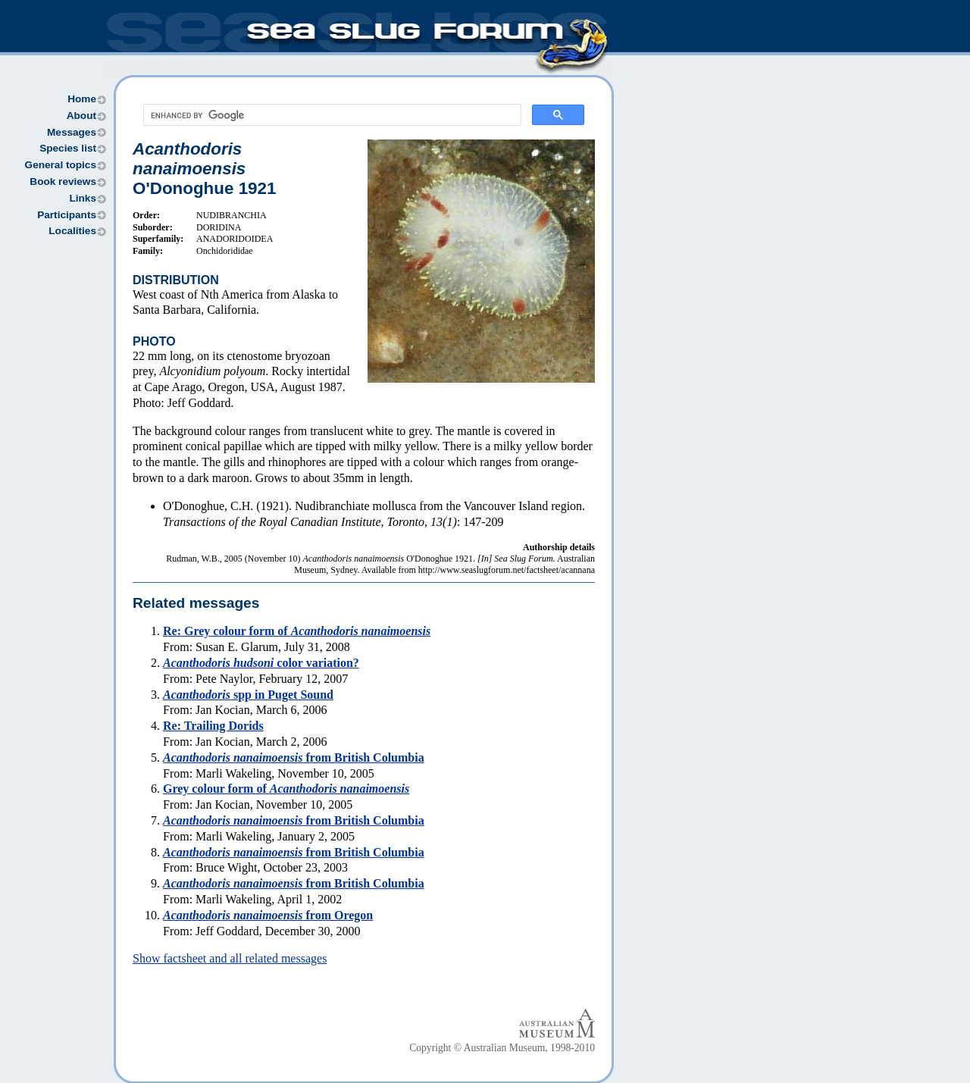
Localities (72, 230)
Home (81, 99)
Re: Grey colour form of (296, 630)
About (81, 115)
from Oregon (268, 915)
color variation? (261, 662)
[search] (331, 115)
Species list (67, 148)
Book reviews (63, 181)
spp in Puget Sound (248, 694)
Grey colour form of (286, 788)
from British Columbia (293, 757)
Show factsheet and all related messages (230, 958)
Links (82, 198)
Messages (71, 132)
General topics (60, 165)
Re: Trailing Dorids (213, 725)
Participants (66, 215)
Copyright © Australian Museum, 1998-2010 (502, 1047)
